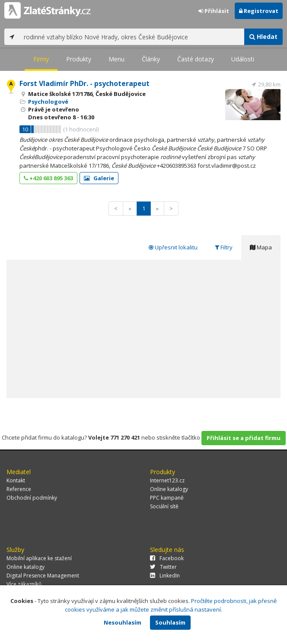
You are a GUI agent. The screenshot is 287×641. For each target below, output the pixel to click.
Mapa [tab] (261, 247)
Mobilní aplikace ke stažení (39, 558)
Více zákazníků (23, 584)
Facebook (167, 558)
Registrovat (258, 11)
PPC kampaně (167, 497)
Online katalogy (169, 489)
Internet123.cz (167, 480)
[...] (132, 37)
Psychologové (48, 101)
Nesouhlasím (122, 622)
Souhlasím (170, 622)
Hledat (263, 36)
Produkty (78, 59)
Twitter (163, 567)
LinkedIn (165, 575)
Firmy (41, 59)
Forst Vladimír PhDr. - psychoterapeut (84, 83)
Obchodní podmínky (31, 497)
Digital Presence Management (42, 575)
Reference (18, 489)
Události (242, 59)
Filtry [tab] (224, 247)
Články (151, 59)
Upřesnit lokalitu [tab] (173, 247)
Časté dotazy (195, 59)
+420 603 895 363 (48, 178)
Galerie (99, 178)
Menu (116, 59)
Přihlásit (213, 11)
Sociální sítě (164, 506)
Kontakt (15, 480)
